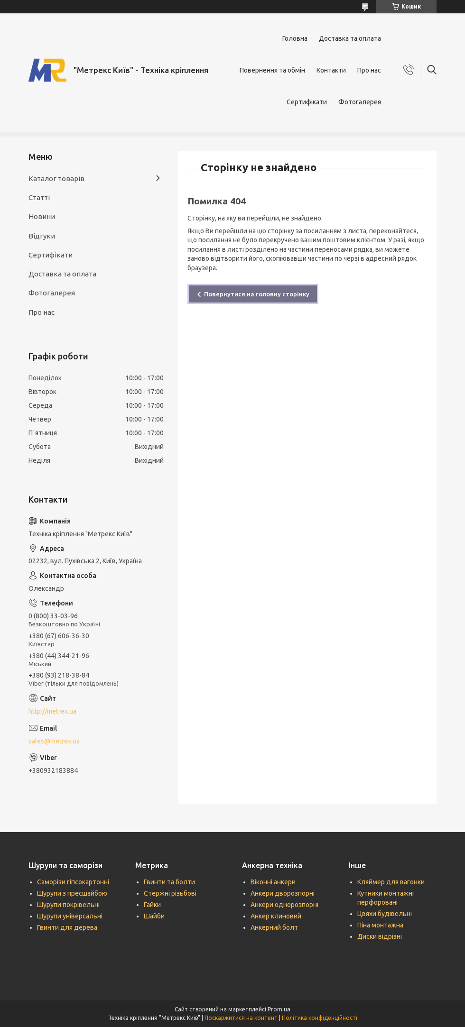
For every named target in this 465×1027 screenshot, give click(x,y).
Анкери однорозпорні (284, 904)
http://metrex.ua (52, 711)
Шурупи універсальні (69, 916)
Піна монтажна (380, 925)
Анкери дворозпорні (283, 893)
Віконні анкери (273, 882)
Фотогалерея (359, 102)
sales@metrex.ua (54, 741)
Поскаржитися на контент (241, 1018)
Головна (294, 38)
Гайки (152, 904)
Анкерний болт (274, 927)
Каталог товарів (56, 178)
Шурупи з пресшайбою (72, 893)
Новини (41, 216)
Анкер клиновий (276, 916)
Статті (39, 197)
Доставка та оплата (350, 38)
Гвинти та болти (169, 882)
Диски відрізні (379, 936)
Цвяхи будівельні (384, 913)
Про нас (369, 70)
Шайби (154, 916)
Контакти (331, 70)
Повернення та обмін (272, 70)
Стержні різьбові (170, 893)
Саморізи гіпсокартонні (73, 882)
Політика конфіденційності (319, 1018)
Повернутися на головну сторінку (256, 294)
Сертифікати (307, 102)
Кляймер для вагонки (391, 882)
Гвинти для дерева (67, 927)
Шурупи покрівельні (68, 904)
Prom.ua (279, 1009)
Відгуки (41, 236)
